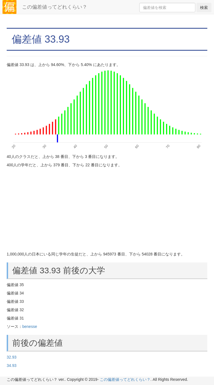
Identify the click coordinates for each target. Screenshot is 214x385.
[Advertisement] (107, 209)
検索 (204, 7)
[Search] (167, 7)
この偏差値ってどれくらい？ (54, 7)
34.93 (11, 365)
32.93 (11, 357)
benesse (29, 326)
